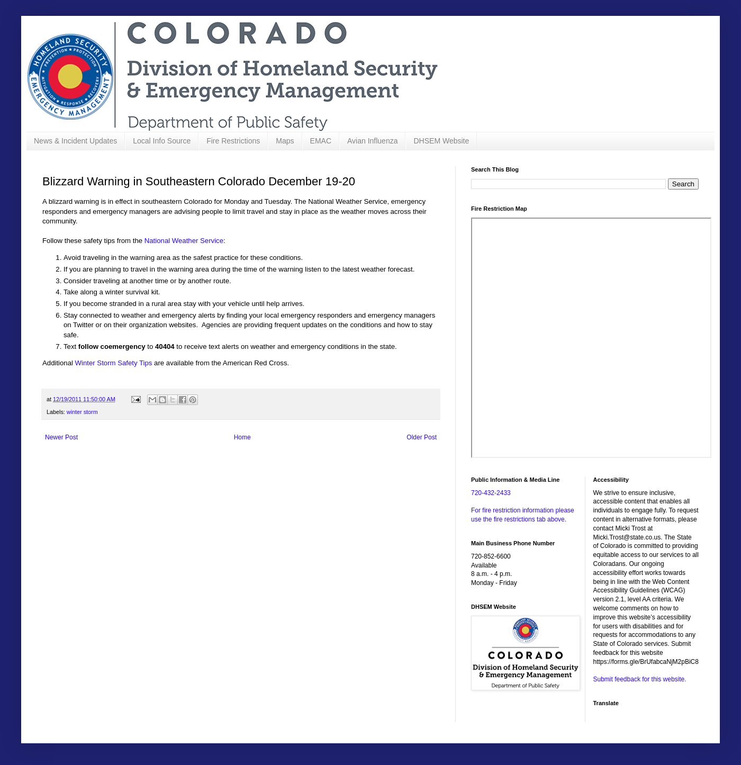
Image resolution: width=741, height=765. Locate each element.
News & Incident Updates (75, 141)
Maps (285, 141)
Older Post (421, 437)
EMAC (320, 141)
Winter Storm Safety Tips (113, 363)
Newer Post (61, 437)
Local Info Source (162, 141)
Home (242, 437)
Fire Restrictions (233, 141)
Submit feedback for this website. (639, 679)
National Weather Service (183, 241)
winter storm (82, 412)
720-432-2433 (491, 493)
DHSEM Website (441, 141)
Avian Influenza (372, 141)
